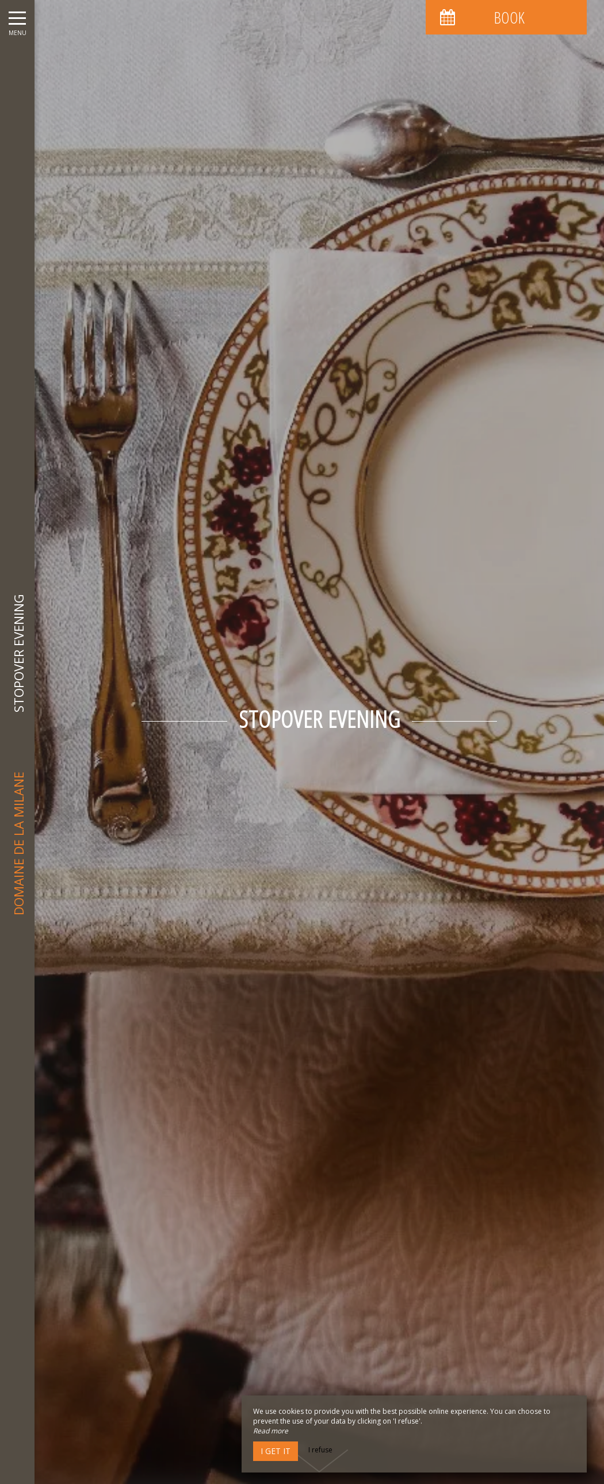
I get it (275, 1450)
